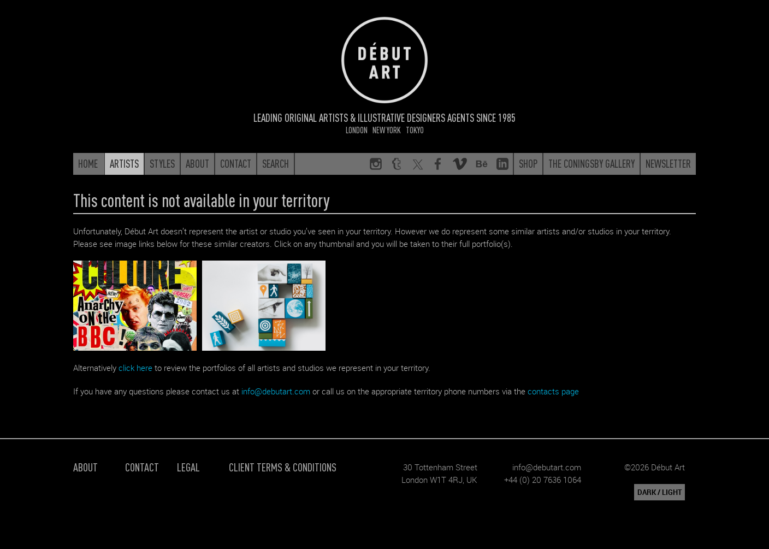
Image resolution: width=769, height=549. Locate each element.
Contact (142, 466)
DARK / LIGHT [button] (659, 492)
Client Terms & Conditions (282, 466)
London (357, 129)
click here (135, 367)
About (85, 466)
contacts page (553, 391)
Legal (188, 466)
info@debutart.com (275, 391)
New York (386, 129)
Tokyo (415, 129)
